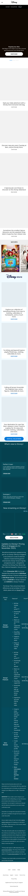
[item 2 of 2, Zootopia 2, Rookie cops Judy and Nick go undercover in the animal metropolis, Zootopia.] (14, 485)
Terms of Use (22, 875)
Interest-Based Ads (14, 886)
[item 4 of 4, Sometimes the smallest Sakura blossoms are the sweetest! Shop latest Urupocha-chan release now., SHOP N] (14, 212)
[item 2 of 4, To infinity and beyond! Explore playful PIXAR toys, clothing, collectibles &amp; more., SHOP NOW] (14, 335)
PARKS (18, 869)
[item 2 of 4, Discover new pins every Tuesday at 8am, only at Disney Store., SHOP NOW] (14, 127)
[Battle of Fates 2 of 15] (21, 522)
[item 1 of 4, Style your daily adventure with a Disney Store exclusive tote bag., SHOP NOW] (14, 84)
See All (26, 511)
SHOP (9, 869)
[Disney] (14, 2)
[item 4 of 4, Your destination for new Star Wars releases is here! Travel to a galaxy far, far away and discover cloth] (14, 409)
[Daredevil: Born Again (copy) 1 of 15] (7, 522)
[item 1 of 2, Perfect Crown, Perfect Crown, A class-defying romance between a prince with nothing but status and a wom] (14, 455)
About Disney (5, 875)
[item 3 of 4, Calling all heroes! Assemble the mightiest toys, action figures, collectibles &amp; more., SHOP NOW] (14, 372)
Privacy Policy (14, 878)
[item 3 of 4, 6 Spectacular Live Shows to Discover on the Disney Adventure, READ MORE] (14, 169)
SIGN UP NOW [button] (14, 537)
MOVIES (14, 869)
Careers (16, 875)
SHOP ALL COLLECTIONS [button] (14, 439)
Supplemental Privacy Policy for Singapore (14, 882)
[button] (2, 2)
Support (11, 875)
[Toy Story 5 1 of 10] (10, 258)
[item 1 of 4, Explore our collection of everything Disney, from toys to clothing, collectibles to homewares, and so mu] (14, 294)
